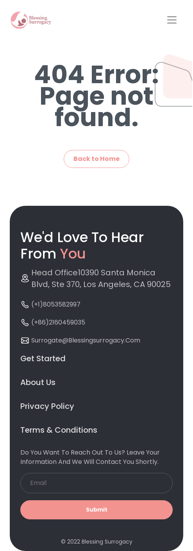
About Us (37, 382)
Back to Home (96, 158)
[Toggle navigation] (171, 19)
